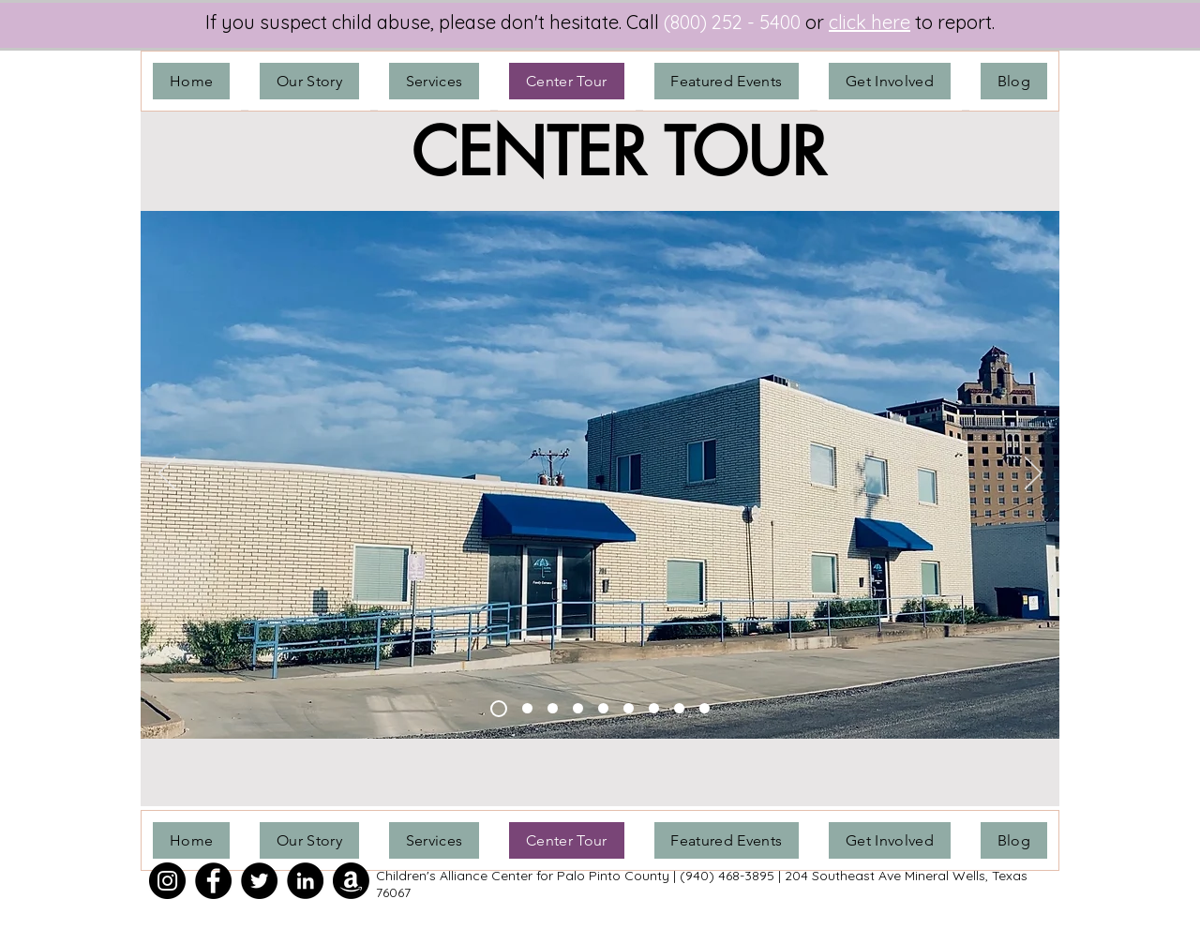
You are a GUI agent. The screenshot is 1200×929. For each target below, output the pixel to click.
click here (869, 22)
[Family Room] (603, 708)
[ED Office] (527, 708)
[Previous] (166, 474)
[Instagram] (167, 880)
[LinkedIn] (305, 880)
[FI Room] (704, 708)
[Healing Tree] (553, 708)
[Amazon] (351, 880)
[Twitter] (259, 880)
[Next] (1033, 474)
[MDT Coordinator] (628, 708)
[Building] (498, 708)
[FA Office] (578, 708)
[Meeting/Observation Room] (654, 708)
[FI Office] (679, 708)
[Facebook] (213, 880)
